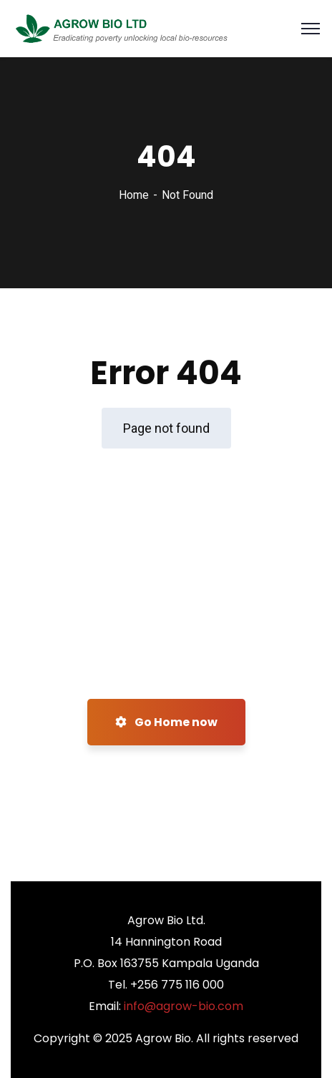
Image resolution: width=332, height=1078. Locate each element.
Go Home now (166, 722)
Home (134, 195)
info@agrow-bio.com (183, 1006)
